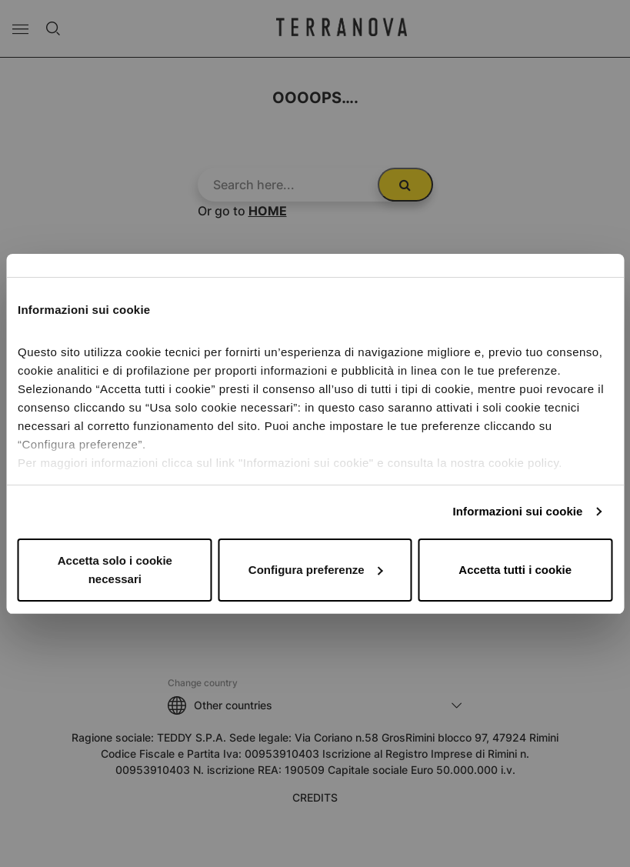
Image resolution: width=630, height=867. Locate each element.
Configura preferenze (315, 569)
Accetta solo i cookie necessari (115, 569)
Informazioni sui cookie (518, 511)
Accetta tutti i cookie (515, 569)
